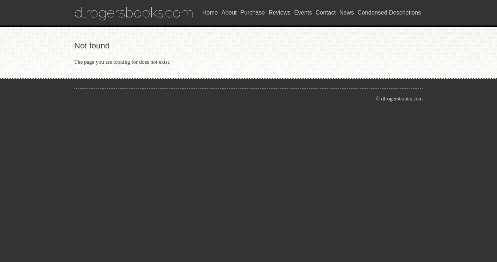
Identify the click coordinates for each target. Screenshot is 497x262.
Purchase (252, 12)
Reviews (279, 12)
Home (210, 12)
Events (303, 12)
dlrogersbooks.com (134, 13)
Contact (326, 12)
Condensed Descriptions (389, 12)
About (229, 12)
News (346, 12)
